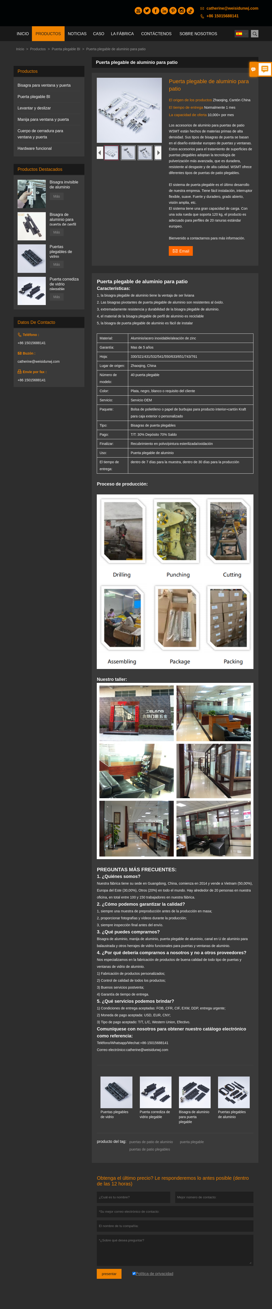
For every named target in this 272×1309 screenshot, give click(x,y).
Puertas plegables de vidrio (61, 252)
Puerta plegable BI (66, 49)
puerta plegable (192, 1142)
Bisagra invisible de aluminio (64, 184)
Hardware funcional (35, 148)
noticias (77, 34)
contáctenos (156, 34)
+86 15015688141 (223, 16)
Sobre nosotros (198, 34)
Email (181, 250)
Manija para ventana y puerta (43, 119)
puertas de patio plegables (149, 1149)
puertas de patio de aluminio (151, 1142)
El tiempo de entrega (186, 107)
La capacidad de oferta (188, 115)
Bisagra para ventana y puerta (44, 85)
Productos (48, 34)
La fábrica (122, 34)
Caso (98, 34)
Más (56, 196)
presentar (109, 1274)
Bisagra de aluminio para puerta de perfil (63, 219)
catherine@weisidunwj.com (232, 8)
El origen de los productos (191, 100)
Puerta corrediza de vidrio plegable (64, 284)
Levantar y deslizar (34, 108)
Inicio (23, 34)
